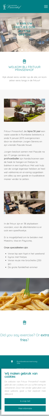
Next (47, 32)
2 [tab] (26, 50)
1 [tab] (22, 50)
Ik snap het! (25, 401)
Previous (2, 32)
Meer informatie (25, 408)
